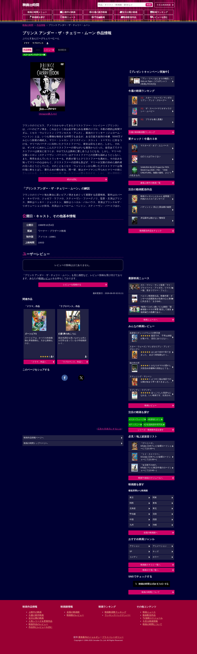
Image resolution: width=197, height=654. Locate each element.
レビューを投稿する (72, 284)
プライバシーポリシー (113, 637)
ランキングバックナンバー (118, 615)
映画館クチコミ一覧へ (151, 565)
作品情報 (41, 25)
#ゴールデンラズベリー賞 (34, 55)
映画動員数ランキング (115, 612)
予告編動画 (98, 17)
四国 (155, 519)
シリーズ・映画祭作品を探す (151, 430)
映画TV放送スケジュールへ (150, 478)
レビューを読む (159, 17)
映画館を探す (37, 17)
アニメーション (160, 546)
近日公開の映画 (128, 12)
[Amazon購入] (48, 114)
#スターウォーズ (136, 419)
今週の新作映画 (98, 12)
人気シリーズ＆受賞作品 (40, 621)
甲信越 (133, 514)
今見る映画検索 (164, 5)
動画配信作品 (128, 17)
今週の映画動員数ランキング (142, 132)
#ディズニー (134, 424)
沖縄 (155, 525)
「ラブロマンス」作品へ (72, 362)
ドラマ (26, 43)
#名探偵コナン (154, 419)
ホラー (156, 557)
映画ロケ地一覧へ (151, 570)
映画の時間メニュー (37, 12)
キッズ (156, 551)
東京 (132, 497)
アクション (135, 546)
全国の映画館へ (151, 532)
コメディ (134, 557)
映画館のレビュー (75, 615)
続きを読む (72, 179)
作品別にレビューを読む (40, 627)
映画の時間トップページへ (36, 443)
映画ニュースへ (151, 320)
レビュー (48, 50)
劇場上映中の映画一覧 (151, 183)
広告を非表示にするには (109, 429)
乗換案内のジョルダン (89, 637)
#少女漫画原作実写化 (153, 424)
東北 (155, 508)
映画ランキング (159, 12)
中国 (132, 519)
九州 (132, 525)
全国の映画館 (73, 612)
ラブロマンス (37, 43)
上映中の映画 (67, 12)
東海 (155, 503)
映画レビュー (151, 405)
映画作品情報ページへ (34, 438)
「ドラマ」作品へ (38, 362)
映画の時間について (151, 592)
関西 (132, 503)
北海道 (133, 508)
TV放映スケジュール (153, 618)
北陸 (155, 514)
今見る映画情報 (150, 621)
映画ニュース (67, 17)
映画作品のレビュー (38, 624)
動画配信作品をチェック (151, 231)
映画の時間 (27, 25)
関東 (155, 497)
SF (131, 551)
